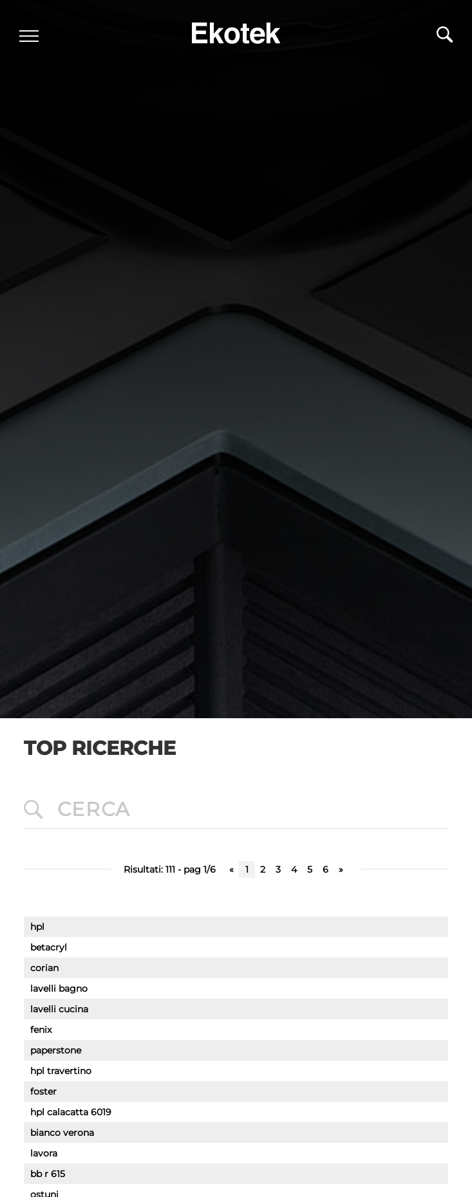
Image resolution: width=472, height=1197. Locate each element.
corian (44, 968)
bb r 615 (47, 1174)
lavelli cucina (59, 1009)
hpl (37, 927)
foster (43, 1091)
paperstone (55, 1050)
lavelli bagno (59, 988)
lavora (43, 1153)
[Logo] (236, 29)
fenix (41, 1029)
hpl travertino (60, 1071)
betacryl (48, 947)
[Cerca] (445, 38)
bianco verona (62, 1132)
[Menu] (29, 36)
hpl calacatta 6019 (70, 1112)
